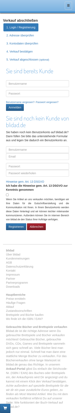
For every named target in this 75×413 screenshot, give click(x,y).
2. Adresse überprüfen (20, 35)
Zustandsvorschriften (19, 310)
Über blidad (13, 254)
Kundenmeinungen (18, 258)
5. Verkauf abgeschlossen (27, 59)
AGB (9, 262)
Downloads (13, 286)
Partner (10, 278)
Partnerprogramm (17, 282)
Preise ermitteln (15, 298)
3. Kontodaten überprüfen (22, 43)
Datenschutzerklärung (19, 266)
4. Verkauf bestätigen (19, 51)
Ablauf (10, 306)
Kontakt (10, 270)
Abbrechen (36, 226)
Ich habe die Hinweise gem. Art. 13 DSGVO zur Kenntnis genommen (37, 187)
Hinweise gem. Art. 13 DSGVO (25, 181)
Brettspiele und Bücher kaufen (25, 314)
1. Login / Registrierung (20, 27)
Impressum (13, 274)
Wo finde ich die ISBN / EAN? (24, 318)
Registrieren (16, 226)
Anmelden (15, 107)
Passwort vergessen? (47, 102)
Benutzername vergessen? (20, 102)
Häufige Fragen (15, 302)
